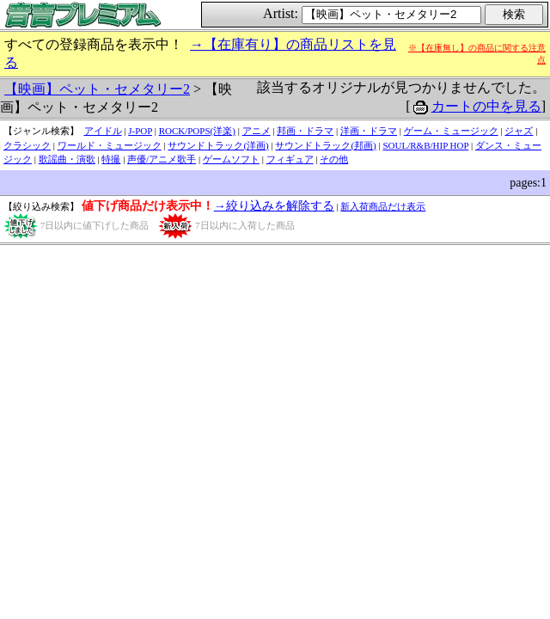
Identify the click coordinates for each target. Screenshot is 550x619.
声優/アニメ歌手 (161, 159)
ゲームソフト (231, 159)
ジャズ (518, 131)
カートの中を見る (486, 106)
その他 (334, 159)
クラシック (27, 145)
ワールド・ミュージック (110, 145)
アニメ (256, 131)
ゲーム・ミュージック (451, 131)
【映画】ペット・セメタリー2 (97, 89)
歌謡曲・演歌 (67, 159)
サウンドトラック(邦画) (325, 145)
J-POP (140, 131)
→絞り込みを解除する (274, 205)
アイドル (103, 131)
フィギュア (290, 159)
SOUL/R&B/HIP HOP (425, 145)
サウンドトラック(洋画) (218, 145)
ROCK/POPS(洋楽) (197, 131)
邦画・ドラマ (305, 131)
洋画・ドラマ (368, 131)
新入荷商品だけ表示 (382, 206)
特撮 (110, 159)
